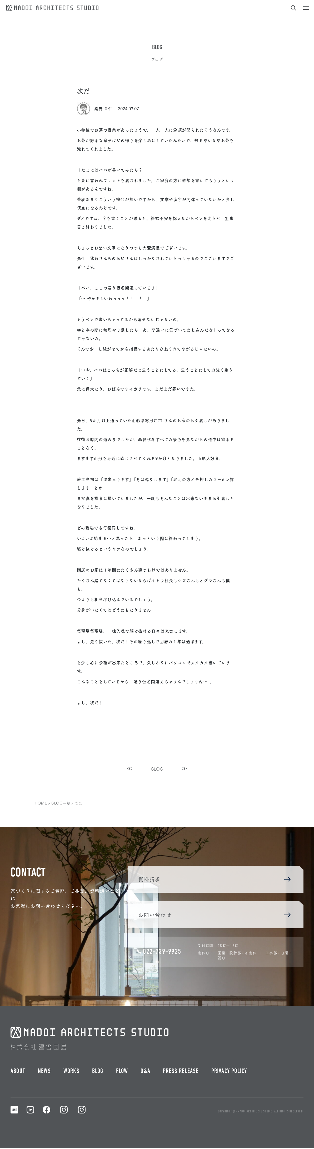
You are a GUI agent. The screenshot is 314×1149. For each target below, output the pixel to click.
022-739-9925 (158, 952)
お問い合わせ (214, 915)
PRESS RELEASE (181, 1072)
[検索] (293, 8)
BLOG (157, 769)
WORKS (71, 1072)
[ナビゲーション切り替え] (306, 8)
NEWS (44, 1072)
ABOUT (18, 1072)
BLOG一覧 (60, 803)
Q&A (145, 1072)
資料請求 (214, 879)
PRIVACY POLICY (229, 1072)
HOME (41, 803)
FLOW (122, 1072)
